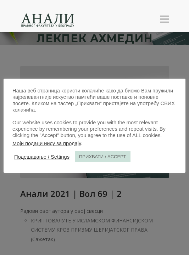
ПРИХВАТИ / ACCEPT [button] (102, 156)
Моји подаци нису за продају (46, 143)
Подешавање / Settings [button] (42, 157)
